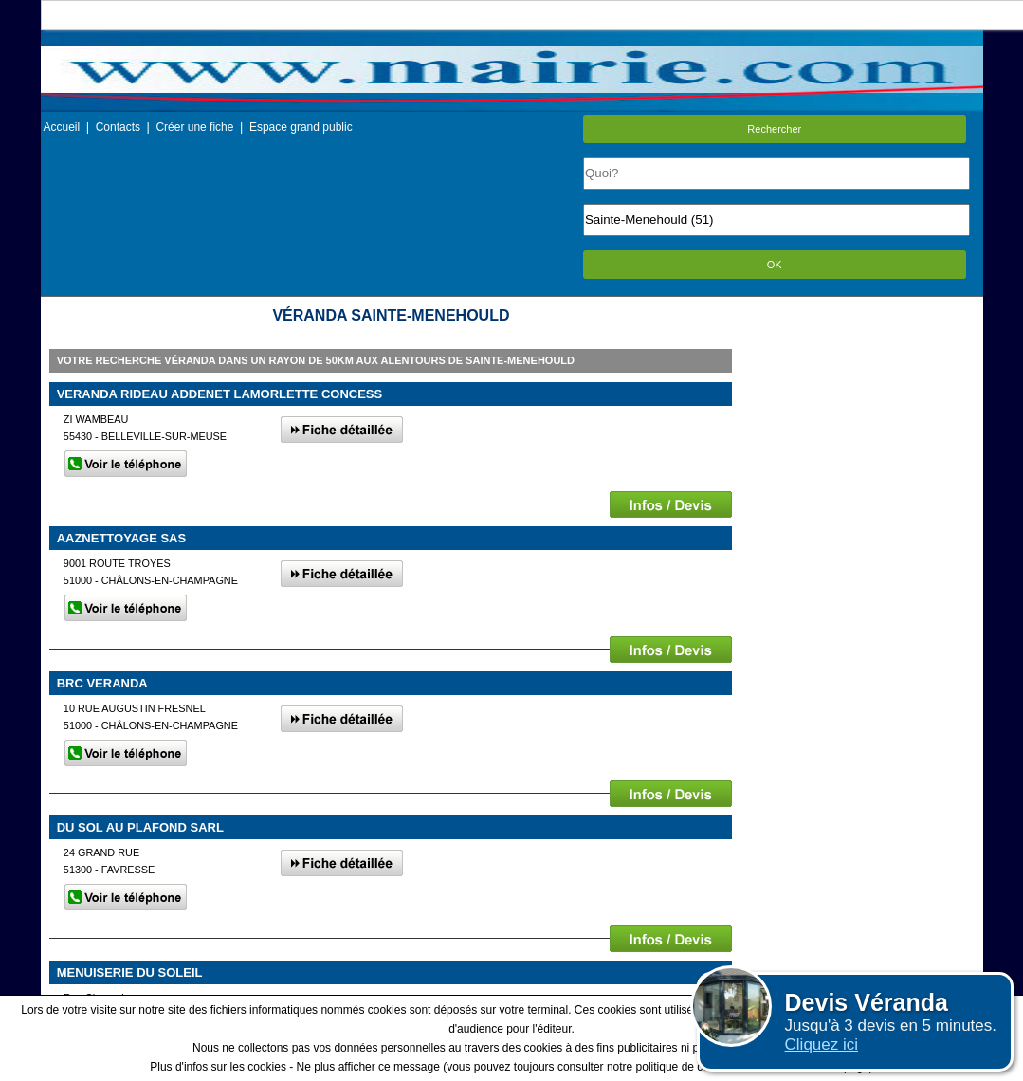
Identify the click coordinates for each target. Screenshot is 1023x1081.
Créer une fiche (194, 127)
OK (774, 264)
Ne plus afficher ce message (368, 1066)
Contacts (118, 127)
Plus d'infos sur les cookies (218, 1066)
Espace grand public (301, 127)
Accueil (62, 127)
